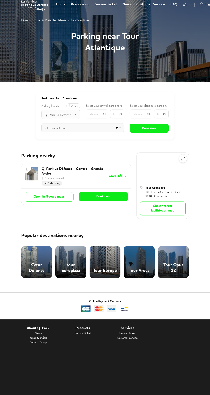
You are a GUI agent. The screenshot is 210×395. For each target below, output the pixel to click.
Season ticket (83, 333)
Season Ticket (106, 8)
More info (116, 176)
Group (38, 342)
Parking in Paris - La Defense (49, 20)
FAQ (174, 8)
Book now (103, 196)
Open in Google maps (49, 196)
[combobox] (187, 8)
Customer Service (150, 8)
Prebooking (80, 8)
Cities (24, 20)
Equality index (38, 338)
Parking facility (50, 106)
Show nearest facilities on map (162, 208)
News (126, 8)
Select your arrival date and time (105, 106)
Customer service (127, 338)
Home (60, 8)
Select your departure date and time (149, 106)
